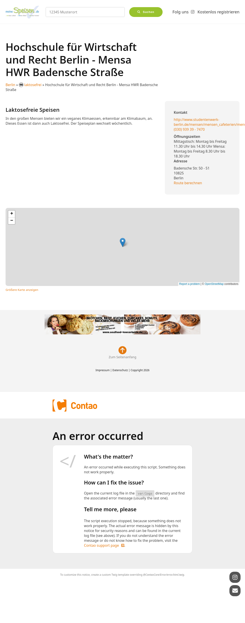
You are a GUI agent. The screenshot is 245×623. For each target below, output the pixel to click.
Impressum (103, 370)
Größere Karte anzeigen (22, 290)
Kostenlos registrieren (218, 11)
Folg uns (180, 11)
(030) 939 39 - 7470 (189, 129)
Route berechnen (188, 182)
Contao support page (101, 545)
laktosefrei (31, 84)
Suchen (148, 12)
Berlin (10, 84)
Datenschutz (120, 370)
